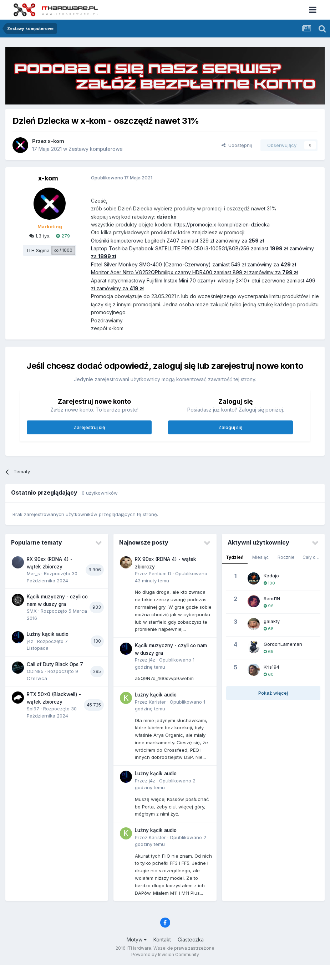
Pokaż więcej (273, 693)
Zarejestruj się (89, 427)
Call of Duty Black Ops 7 (55, 664)
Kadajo (271, 575)
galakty (272, 621)
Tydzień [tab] (234, 557)
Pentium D (160, 573)
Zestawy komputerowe (95, 149)
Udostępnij (237, 145)
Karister (157, 702)
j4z (30, 641)
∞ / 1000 (63, 250)
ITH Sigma (38, 250)
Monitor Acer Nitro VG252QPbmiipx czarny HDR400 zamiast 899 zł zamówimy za (186, 272)
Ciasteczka (191, 939)
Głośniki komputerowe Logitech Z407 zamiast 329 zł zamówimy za (170, 241)
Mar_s (33, 573)
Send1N (272, 598)
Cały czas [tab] (313, 557)
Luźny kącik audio (47, 634)
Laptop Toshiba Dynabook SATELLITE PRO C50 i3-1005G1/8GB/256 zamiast (180, 248)
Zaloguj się (230, 427)
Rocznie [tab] (286, 557)
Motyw (137, 939)
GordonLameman (283, 644)
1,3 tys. (39, 236)
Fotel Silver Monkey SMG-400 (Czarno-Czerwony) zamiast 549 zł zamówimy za (185, 264)
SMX (32, 611)
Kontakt (162, 939)
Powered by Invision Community (165, 954)
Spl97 (33, 708)
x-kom (56, 141)
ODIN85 (35, 671)
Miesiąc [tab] (260, 557)
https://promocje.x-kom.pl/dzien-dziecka (222, 224)
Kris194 (271, 667)
